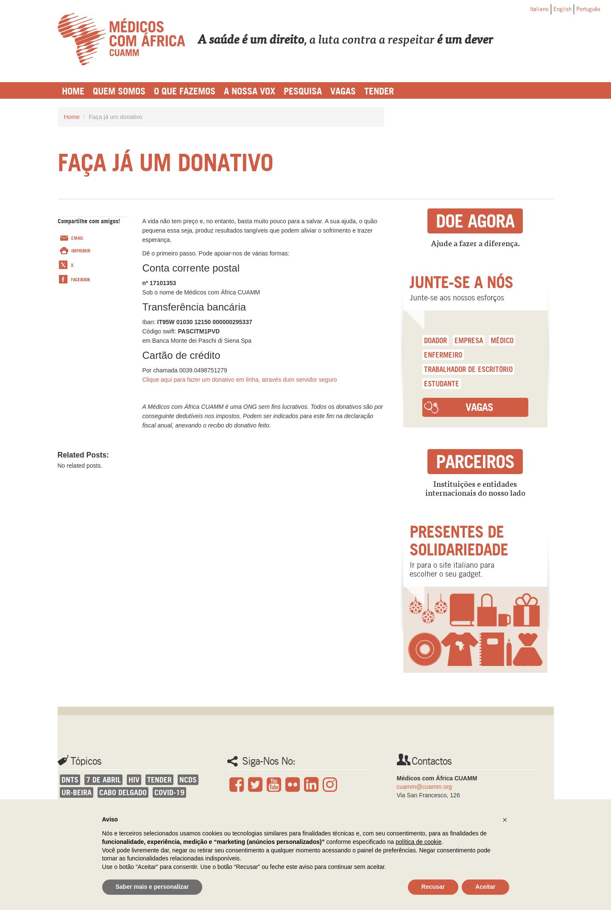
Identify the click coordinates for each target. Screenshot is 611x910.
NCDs (188, 779)
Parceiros (475, 461)
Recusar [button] (433, 886)
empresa (469, 340)
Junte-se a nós (461, 282)
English (562, 9)
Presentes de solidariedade (459, 540)
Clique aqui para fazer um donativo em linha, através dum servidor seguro (239, 379)
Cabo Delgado (123, 792)
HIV (133, 779)
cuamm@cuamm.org (424, 786)
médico (502, 340)
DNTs (69, 779)
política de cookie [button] (418, 841)
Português (588, 9)
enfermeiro (443, 354)
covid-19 (169, 792)
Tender (159, 779)
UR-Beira (76, 792)
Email (77, 238)
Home (72, 117)
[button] (505, 820)
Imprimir (80, 251)
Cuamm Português (121, 39)
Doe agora (475, 221)
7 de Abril (103, 779)
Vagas (479, 407)
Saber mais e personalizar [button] (152, 886)
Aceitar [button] (485, 886)
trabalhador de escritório (468, 369)
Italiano (539, 9)
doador (435, 340)
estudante (441, 383)
